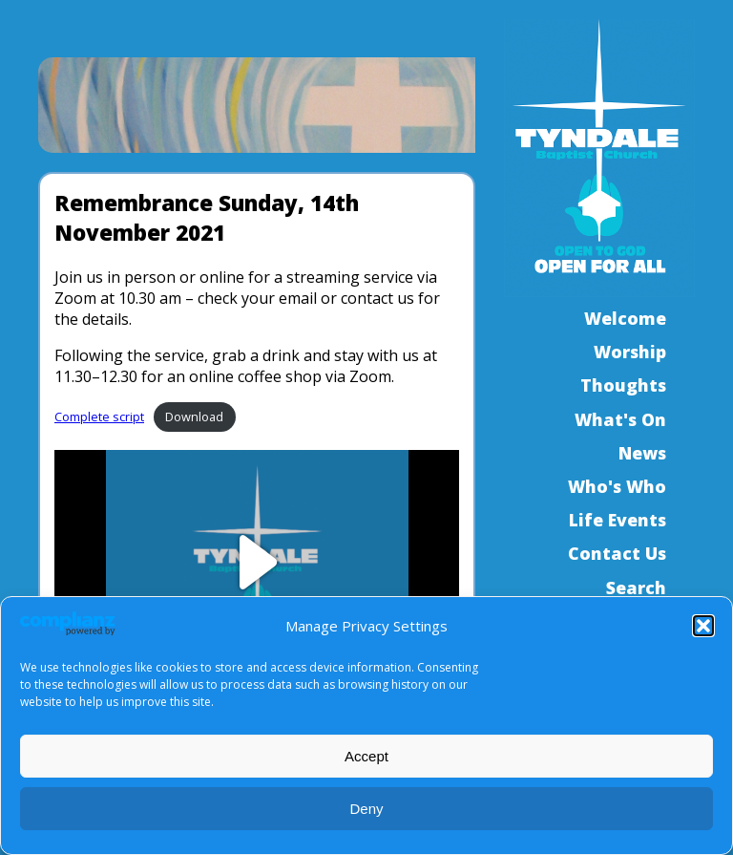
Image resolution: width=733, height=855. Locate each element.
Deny (366, 809)
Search (636, 587)
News (642, 452)
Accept (366, 756)
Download (194, 416)
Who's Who (617, 486)
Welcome (625, 318)
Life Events (617, 519)
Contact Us (617, 553)
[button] (703, 625)
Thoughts (623, 385)
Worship (630, 351)
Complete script (99, 416)
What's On (620, 419)
